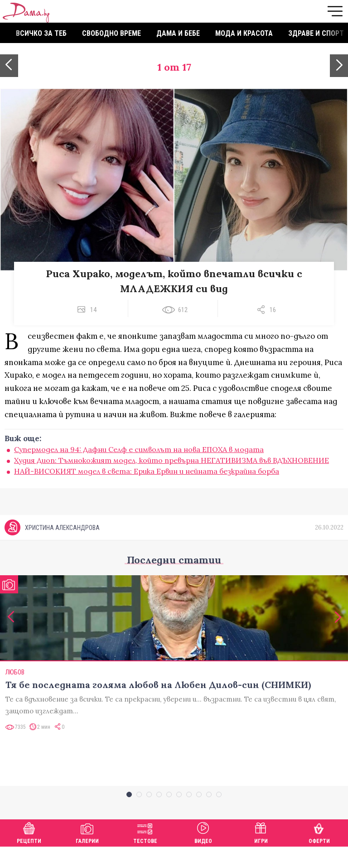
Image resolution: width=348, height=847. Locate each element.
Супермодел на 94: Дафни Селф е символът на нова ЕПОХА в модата (139, 449)
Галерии (87, 831)
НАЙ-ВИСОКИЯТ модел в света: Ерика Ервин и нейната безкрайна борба (146, 471)
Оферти (319, 831)
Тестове (145, 831)
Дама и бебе (178, 33)
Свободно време (111, 33)
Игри (261, 831)
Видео (203, 831)
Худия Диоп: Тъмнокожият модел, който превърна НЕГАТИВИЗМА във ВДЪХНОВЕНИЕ (171, 460)
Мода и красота (244, 33)
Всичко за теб (41, 33)
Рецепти (29, 831)
